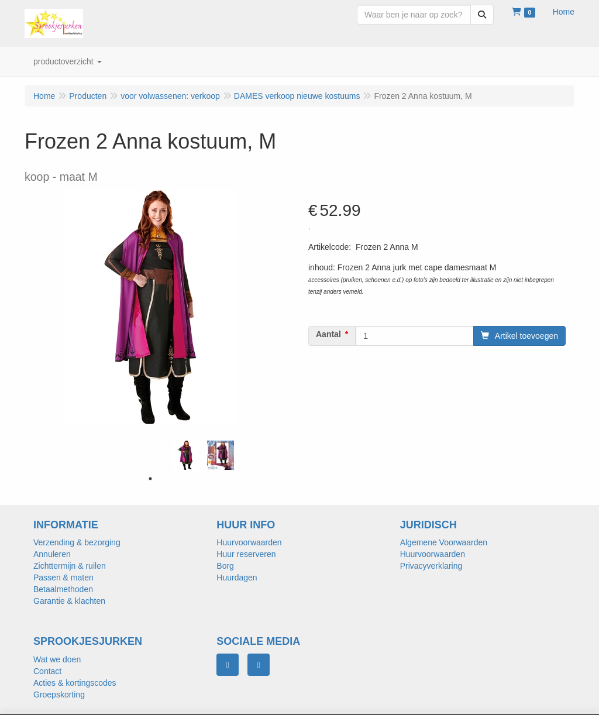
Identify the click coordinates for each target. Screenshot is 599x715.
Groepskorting (59, 694)
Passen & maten (63, 577)
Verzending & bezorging (77, 542)
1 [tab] (150, 478)
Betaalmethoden (63, 589)
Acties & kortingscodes (74, 683)
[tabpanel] (185, 455)
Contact (47, 671)
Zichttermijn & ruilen (69, 565)
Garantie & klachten (69, 601)
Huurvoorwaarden (248, 542)
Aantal (328, 334)
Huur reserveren (246, 554)
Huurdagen (236, 577)
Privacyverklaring (431, 565)
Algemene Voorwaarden (443, 542)
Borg (225, 565)
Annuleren (52, 554)
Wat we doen (57, 659)
